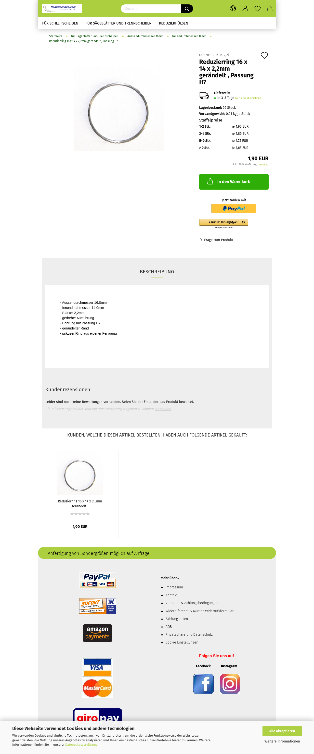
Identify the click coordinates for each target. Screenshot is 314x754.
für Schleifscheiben (60, 23)
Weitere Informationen (282, 741)
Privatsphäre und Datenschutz (189, 634)
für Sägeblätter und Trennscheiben (119, 23)
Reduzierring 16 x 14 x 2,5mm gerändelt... (80, 503)
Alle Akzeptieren (282, 731)
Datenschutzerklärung (81, 744)
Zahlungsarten (177, 619)
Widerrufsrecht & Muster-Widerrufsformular (200, 611)
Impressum (174, 587)
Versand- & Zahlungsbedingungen (192, 603)
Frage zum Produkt (218, 240)
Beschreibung (157, 272)
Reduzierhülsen (173, 23)
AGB (169, 627)
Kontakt (172, 595)
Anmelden (163, 409)
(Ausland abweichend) (248, 98)
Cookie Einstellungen (182, 642)
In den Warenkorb (228, 181)
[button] (234, 224)
